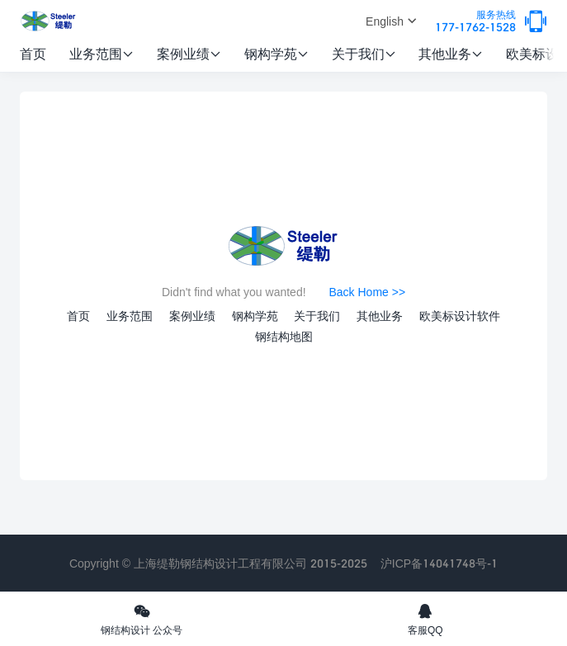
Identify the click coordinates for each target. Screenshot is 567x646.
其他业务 (450, 53)
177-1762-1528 (475, 22)
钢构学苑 (276, 53)
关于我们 (364, 53)
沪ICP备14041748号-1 (439, 563)
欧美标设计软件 (459, 316)
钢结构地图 (284, 336)
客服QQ (426, 618)
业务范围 (101, 53)
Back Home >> (366, 292)
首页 (33, 53)
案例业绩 (189, 53)
